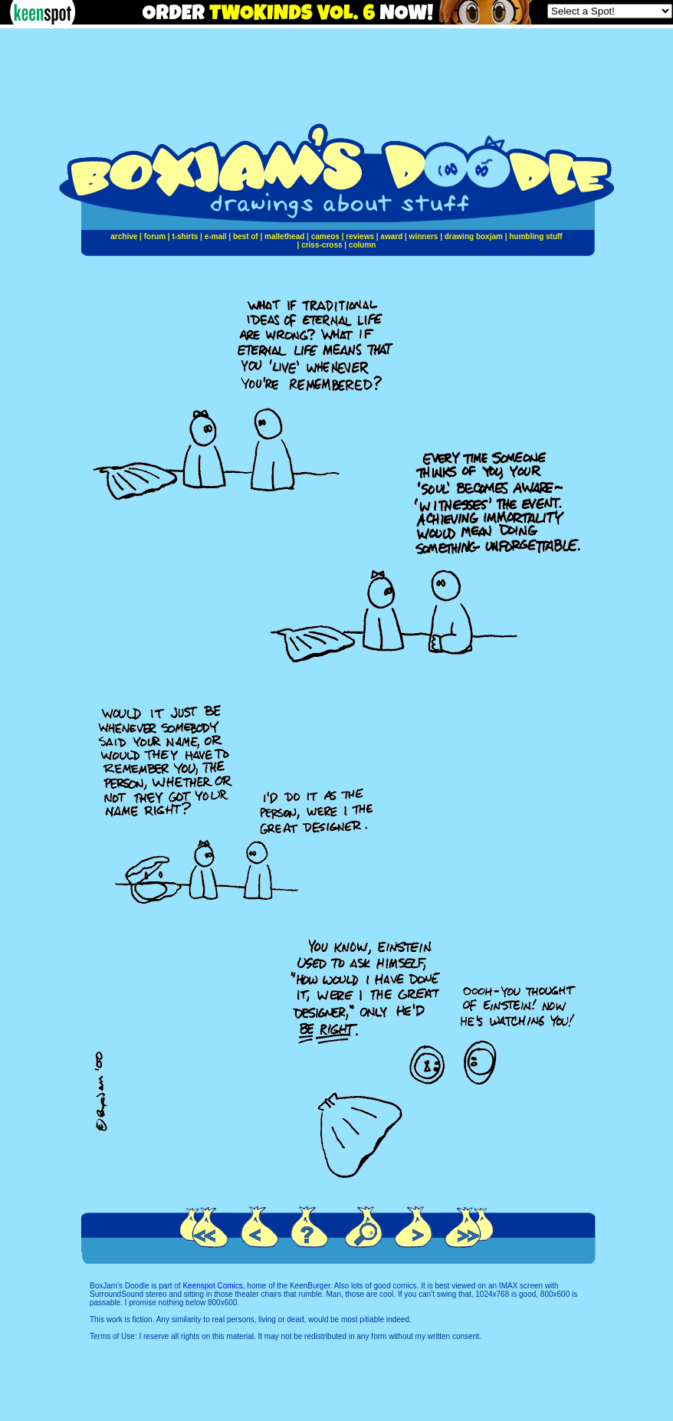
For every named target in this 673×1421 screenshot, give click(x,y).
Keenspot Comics (212, 1286)
